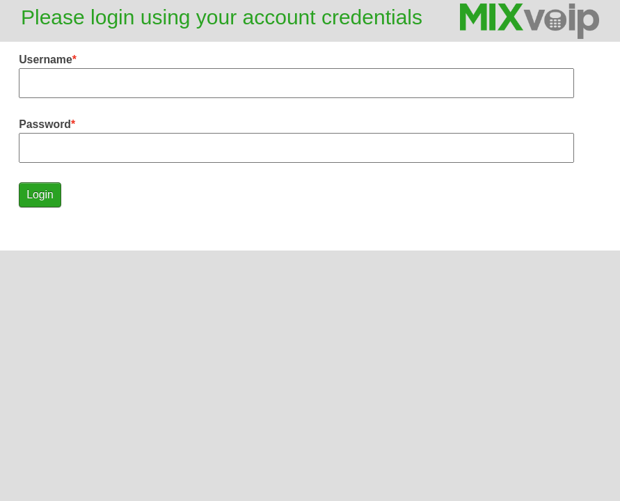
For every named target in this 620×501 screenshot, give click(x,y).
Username (45, 59)
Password (45, 124)
